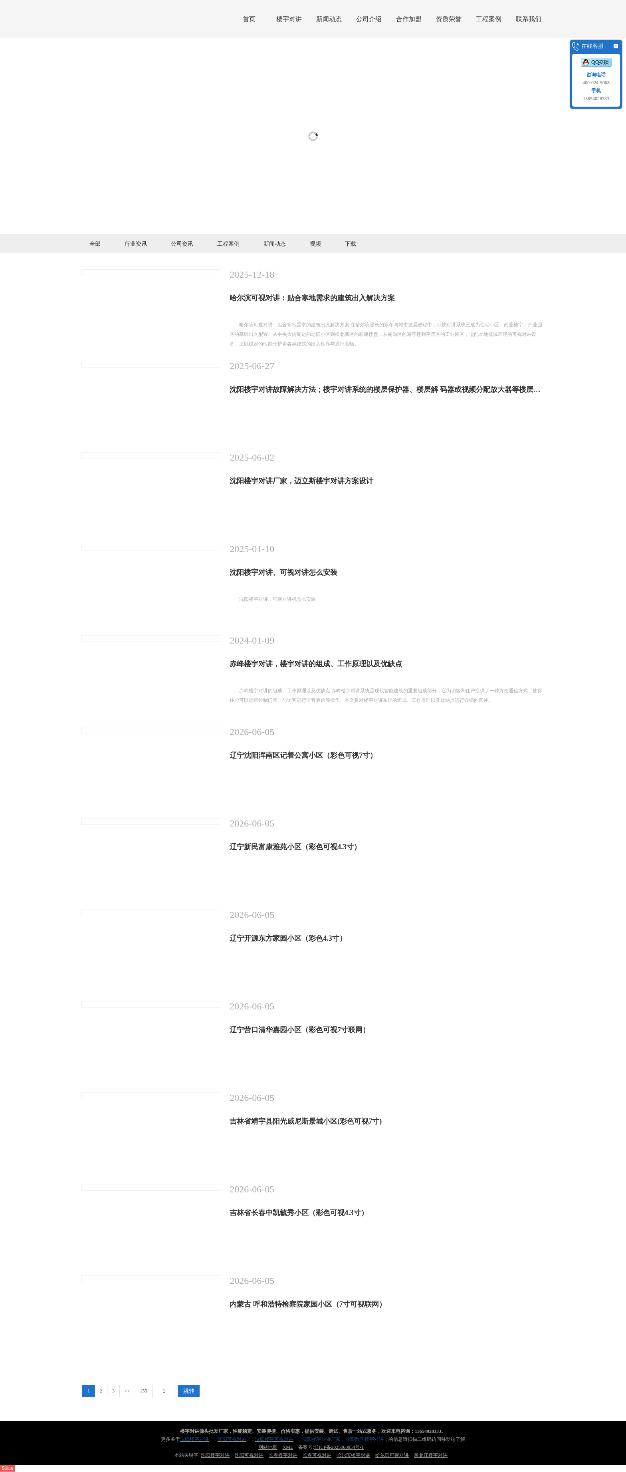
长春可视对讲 (317, 1455)
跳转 (188, 1391)
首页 (249, 19)
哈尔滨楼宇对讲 (353, 1455)
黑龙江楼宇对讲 (431, 1455)
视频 (315, 243)
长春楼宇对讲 (283, 1455)
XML (288, 1447)
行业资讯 (136, 243)
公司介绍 (369, 19)
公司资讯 (182, 243)
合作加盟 (409, 19)
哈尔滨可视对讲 (392, 1455)
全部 (95, 243)
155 (143, 1391)
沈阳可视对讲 (249, 1455)
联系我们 (528, 19)
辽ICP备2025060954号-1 (339, 1447)
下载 (350, 243)
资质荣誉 (449, 19)
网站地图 (267, 1447)
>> (127, 1391)
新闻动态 (329, 19)
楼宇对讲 (289, 19)
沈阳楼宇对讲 (215, 1455)
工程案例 (488, 19)
